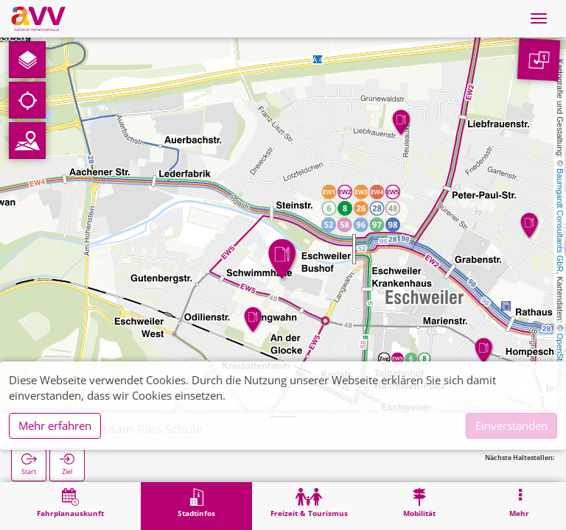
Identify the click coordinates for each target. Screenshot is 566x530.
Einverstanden (511, 425)
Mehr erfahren (54, 425)
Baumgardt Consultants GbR (560, 220)
